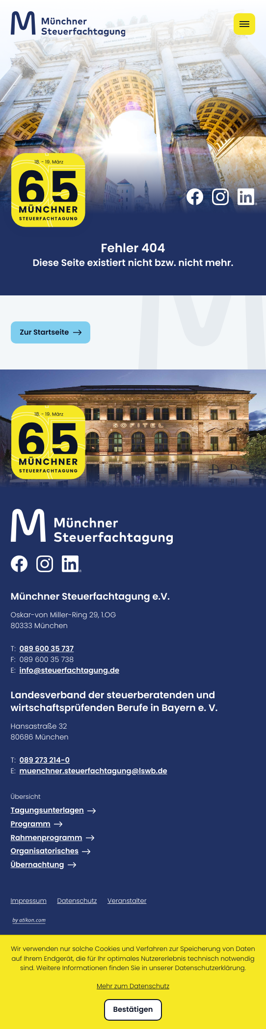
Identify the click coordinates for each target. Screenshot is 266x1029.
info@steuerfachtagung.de (69, 670)
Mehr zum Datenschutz (133, 986)
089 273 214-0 (45, 760)
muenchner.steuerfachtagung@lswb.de (93, 771)
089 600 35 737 (47, 649)
